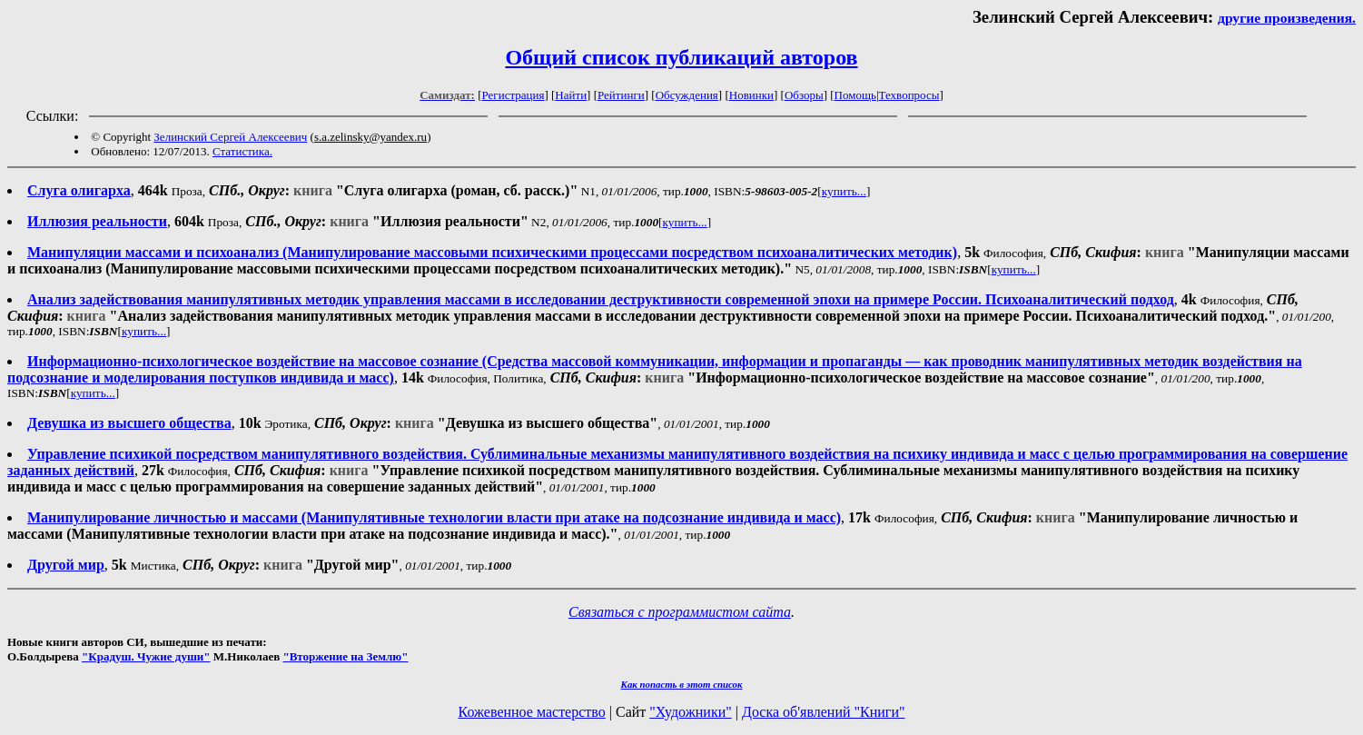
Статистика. (242, 151)
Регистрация (513, 95)
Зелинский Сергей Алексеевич (230, 137)
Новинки (751, 95)
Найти (571, 95)
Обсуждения (687, 95)
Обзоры (804, 95)
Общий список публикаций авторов (681, 57)
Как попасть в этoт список (682, 684)
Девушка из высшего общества (129, 423)
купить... (844, 191)
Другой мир (65, 564)
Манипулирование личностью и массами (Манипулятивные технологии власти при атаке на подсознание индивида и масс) (434, 517)
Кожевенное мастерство (532, 712)
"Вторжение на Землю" (345, 656)
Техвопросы (909, 95)
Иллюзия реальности (97, 221)
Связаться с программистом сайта (679, 612)
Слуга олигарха (79, 190)
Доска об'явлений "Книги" (823, 712)
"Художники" (690, 712)
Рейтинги (621, 95)
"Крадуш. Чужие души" (146, 656)
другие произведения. (1287, 17)
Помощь (855, 95)
